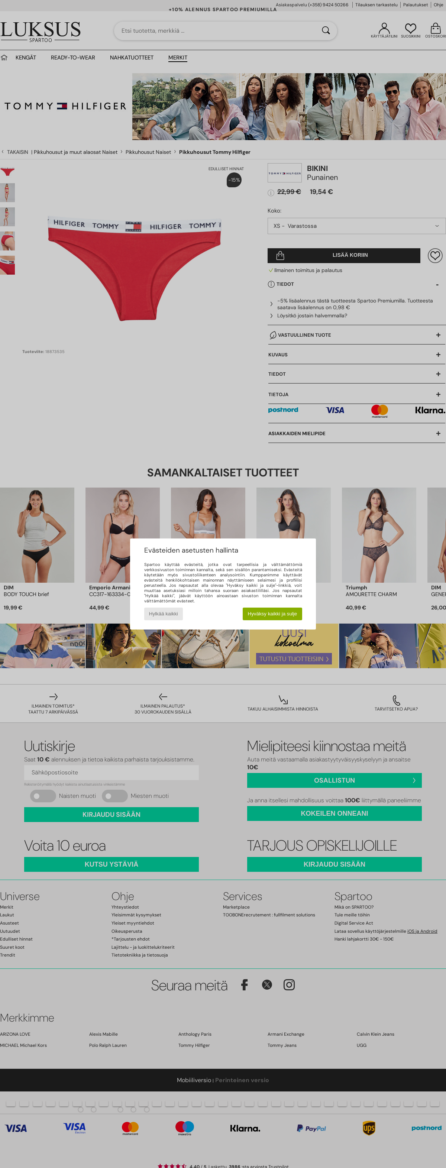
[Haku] (326, 31)
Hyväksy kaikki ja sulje (272, 614)
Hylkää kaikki (163, 614)
